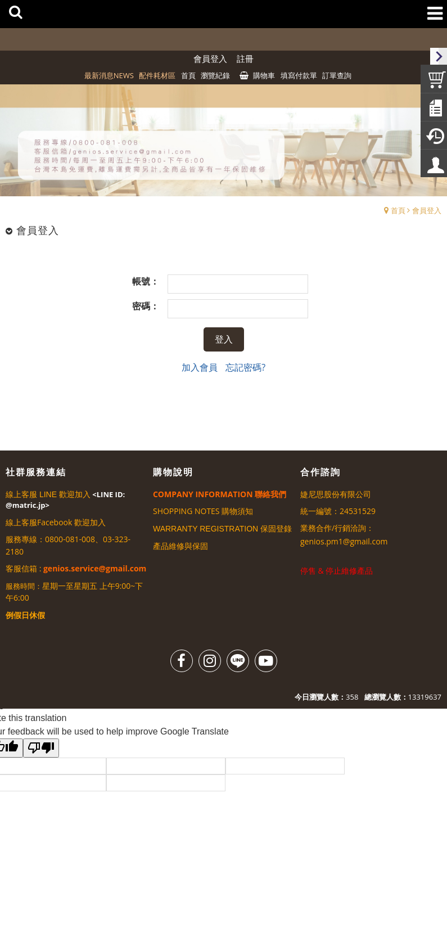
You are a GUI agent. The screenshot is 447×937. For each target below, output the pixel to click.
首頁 (398, 210)
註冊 (245, 58)
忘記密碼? (245, 367)
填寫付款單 (299, 75)
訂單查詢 (336, 75)
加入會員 (200, 367)
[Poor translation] (41, 748)
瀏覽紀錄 (215, 75)
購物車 (264, 75)
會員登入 (210, 58)
